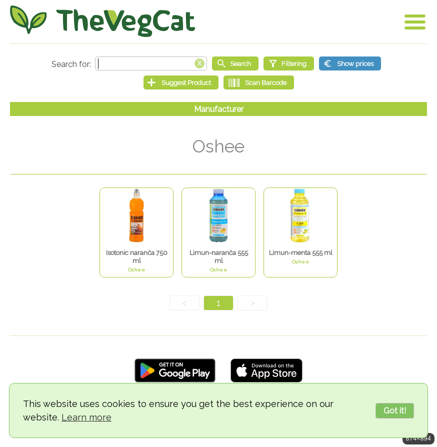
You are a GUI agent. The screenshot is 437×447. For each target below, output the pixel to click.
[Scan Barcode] (259, 83)
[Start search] (235, 63)
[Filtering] (289, 63)
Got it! (395, 411)
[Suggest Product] (181, 83)
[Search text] (151, 63)
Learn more (87, 417)
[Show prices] (350, 63)
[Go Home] (102, 21)
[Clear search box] (199, 62)
